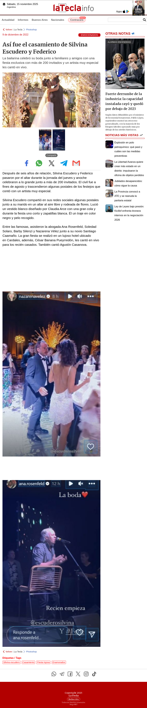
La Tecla (18, 29)
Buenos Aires (40, 20)
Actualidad (8, 20)
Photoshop (31, 29)
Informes (23, 20)
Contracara (77, 19)
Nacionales (57, 20)
